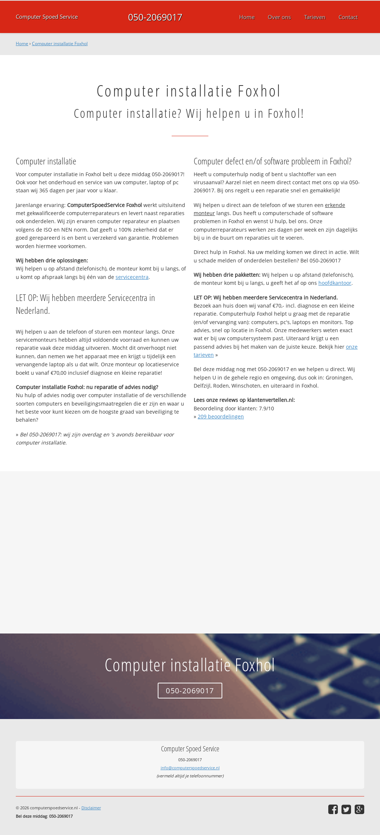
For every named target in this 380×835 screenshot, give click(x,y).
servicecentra (132, 276)
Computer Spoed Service (47, 17)
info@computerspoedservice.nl (190, 767)
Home (22, 43)
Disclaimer (91, 807)
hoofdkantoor (334, 282)
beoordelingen (221, 416)
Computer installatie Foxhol (60, 43)
